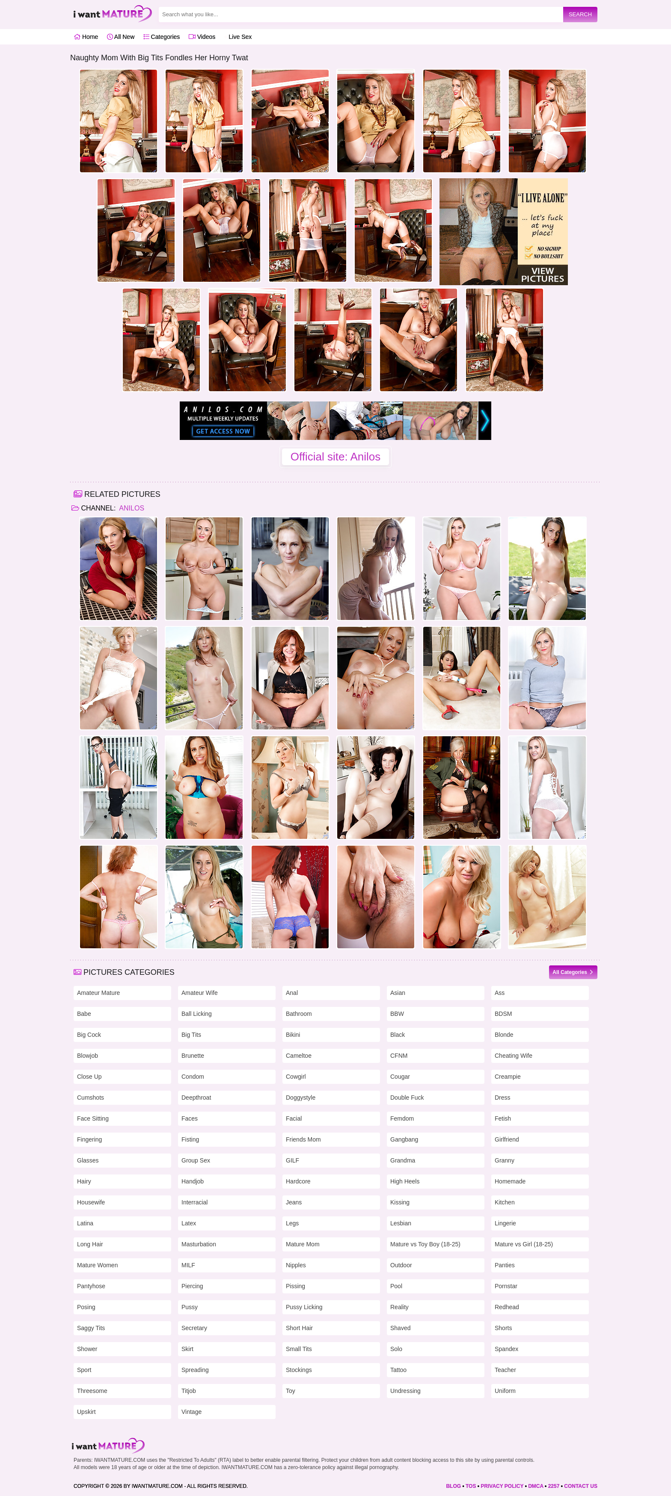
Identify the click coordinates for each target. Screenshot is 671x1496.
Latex (188, 1223)
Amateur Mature (98, 992)
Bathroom (299, 1013)
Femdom (402, 1118)
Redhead (507, 1307)
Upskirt (86, 1411)
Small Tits (299, 1349)
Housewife (91, 1202)
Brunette (192, 1055)
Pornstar (506, 1286)
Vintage (191, 1411)
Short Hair (299, 1328)
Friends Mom (303, 1139)
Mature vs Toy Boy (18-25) (425, 1244)
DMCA (535, 1486)
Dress (503, 1097)
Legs (292, 1223)
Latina (85, 1223)
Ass (500, 992)
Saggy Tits (91, 1328)
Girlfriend (507, 1139)
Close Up (89, 1076)
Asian (397, 992)
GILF (292, 1160)
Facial (294, 1118)
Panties (505, 1265)
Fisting (190, 1139)
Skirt (187, 1349)
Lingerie (505, 1223)
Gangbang (404, 1139)
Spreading (195, 1369)
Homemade (510, 1181)
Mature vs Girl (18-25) (524, 1244)
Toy (290, 1390)
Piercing (192, 1286)
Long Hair (90, 1244)
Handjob (192, 1181)
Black (397, 1034)
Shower (87, 1349)
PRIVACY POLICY (502, 1486)
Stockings (299, 1369)
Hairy (84, 1181)
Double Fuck (407, 1097)
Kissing (400, 1202)
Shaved (400, 1328)
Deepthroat (196, 1097)
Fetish (503, 1118)
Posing (86, 1307)
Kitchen (505, 1202)
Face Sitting (93, 1118)
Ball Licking (196, 1013)
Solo (396, 1349)
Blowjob (87, 1055)
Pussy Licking (304, 1307)
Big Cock (89, 1034)
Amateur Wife (199, 992)
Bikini (293, 1034)
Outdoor (401, 1265)
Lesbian (400, 1223)
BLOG (453, 1486)
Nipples (296, 1265)
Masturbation (198, 1244)
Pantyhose (91, 1286)
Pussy (189, 1307)
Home (86, 36)
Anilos (131, 508)
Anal (292, 992)
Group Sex (195, 1160)
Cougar (400, 1076)
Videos (202, 36)
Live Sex (238, 36)
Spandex (506, 1349)
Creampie (508, 1076)
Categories (161, 36)
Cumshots (90, 1097)
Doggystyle (300, 1097)
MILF (188, 1265)
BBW (397, 1013)
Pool (396, 1286)
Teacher (505, 1369)
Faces (189, 1118)
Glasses (88, 1160)
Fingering (89, 1139)
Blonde (504, 1034)
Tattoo (398, 1369)
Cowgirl (296, 1076)
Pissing (295, 1286)
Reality (399, 1307)
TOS (471, 1486)
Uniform (505, 1390)
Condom (192, 1076)
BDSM (503, 1013)
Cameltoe (299, 1055)
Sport (84, 1369)
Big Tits (191, 1034)
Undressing (405, 1390)
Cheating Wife (513, 1055)
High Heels (404, 1181)
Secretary (194, 1328)
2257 (554, 1486)
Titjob (188, 1390)
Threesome (92, 1390)
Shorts (503, 1328)
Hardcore (298, 1181)
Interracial (194, 1202)
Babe (84, 1013)
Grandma (402, 1160)
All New (121, 36)
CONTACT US (580, 1486)
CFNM (398, 1055)
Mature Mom (303, 1244)
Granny (504, 1160)
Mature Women (97, 1265)
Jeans (294, 1202)
